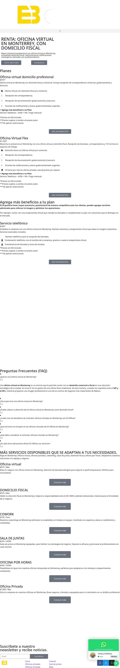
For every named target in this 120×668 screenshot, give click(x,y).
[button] (60, 31)
